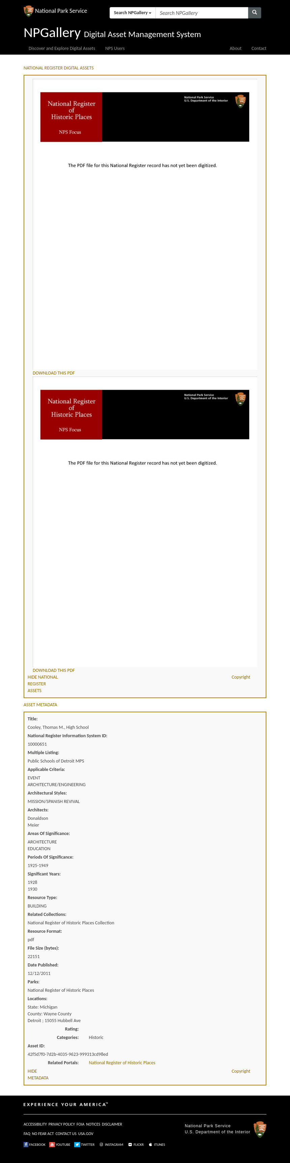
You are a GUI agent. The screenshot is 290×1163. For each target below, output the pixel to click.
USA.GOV (85, 1133)
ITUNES (156, 1144)
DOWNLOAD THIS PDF (54, 373)
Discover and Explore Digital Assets (62, 48)
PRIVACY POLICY (62, 1124)
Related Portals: (63, 1063)
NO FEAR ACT (43, 1133)
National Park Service (208, 1126)
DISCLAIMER (112, 1124)
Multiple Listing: (43, 752)
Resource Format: (45, 931)
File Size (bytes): (43, 948)
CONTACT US (66, 1133)
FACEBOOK (35, 1144)
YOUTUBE (59, 1144)
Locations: (37, 999)
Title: (33, 719)
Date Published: (43, 965)
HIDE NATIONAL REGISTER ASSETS (43, 683)
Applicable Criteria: (46, 769)
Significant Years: (44, 874)
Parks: (33, 982)
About (235, 48)
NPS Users (114, 48)
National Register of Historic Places (122, 1063)
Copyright (241, 677)
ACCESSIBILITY (35, 1124)
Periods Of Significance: (51, 857)
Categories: (68, 1037)
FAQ (27, 1133)
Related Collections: (47, 914)
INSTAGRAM (110, 1144)
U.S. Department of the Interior (217, 1132)
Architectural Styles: (47, 793)
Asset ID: (36, 1046)
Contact (259, 48)
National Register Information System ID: (67, 736)
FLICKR (135, 1144)
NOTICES (93, 1124)
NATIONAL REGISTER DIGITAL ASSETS (59, 68)
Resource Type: (42, 897)
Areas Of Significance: (49, 833)
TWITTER (84, 1144)
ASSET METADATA (40, 705)
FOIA (80, 1124)
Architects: (38, 810)
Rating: (72, 1029)
